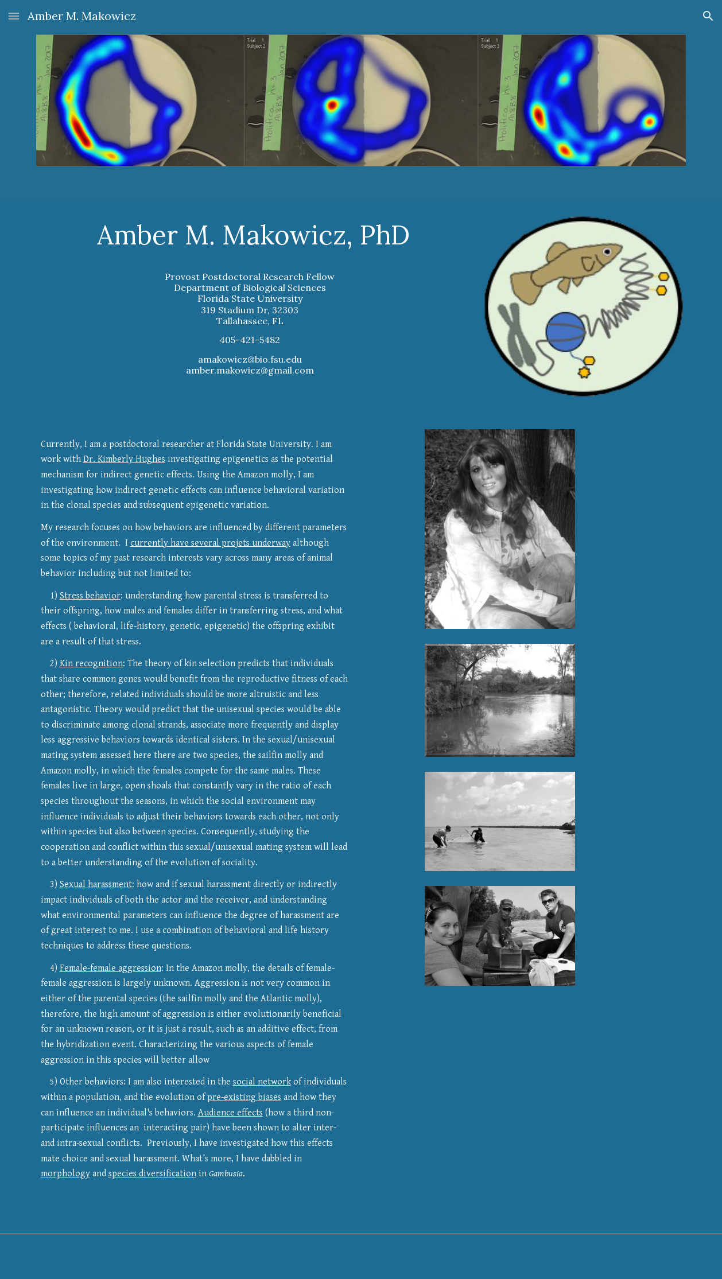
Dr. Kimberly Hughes (124, 459)
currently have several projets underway (210, 543)
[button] (14, 16)
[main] (250, 297)
